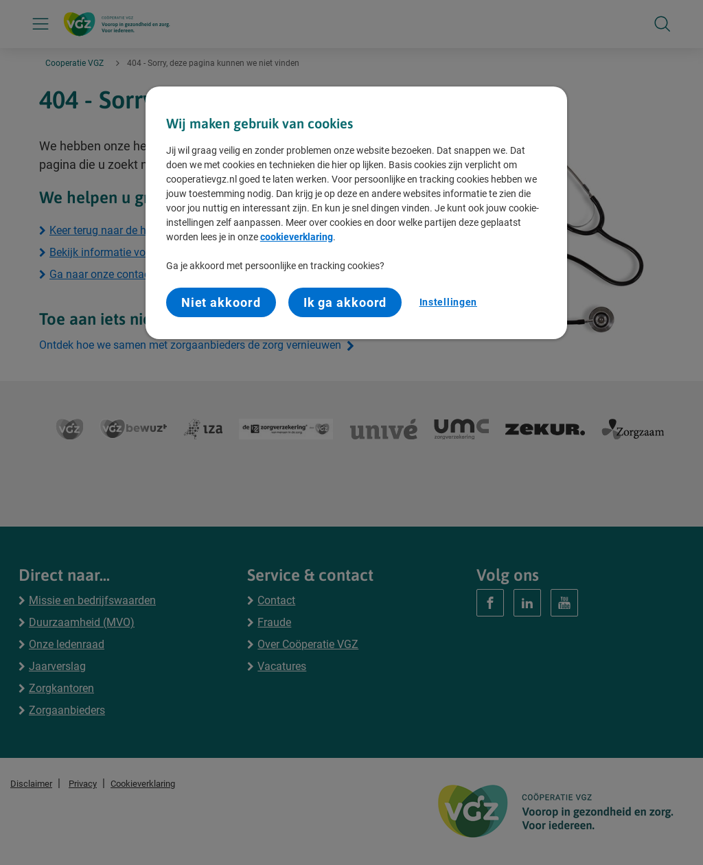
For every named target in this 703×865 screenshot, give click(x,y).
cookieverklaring (296, 236)
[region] (356, 212)
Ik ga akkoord (345, 302)
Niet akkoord (221, 302)
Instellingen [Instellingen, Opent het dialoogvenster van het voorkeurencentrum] (448, 302)
